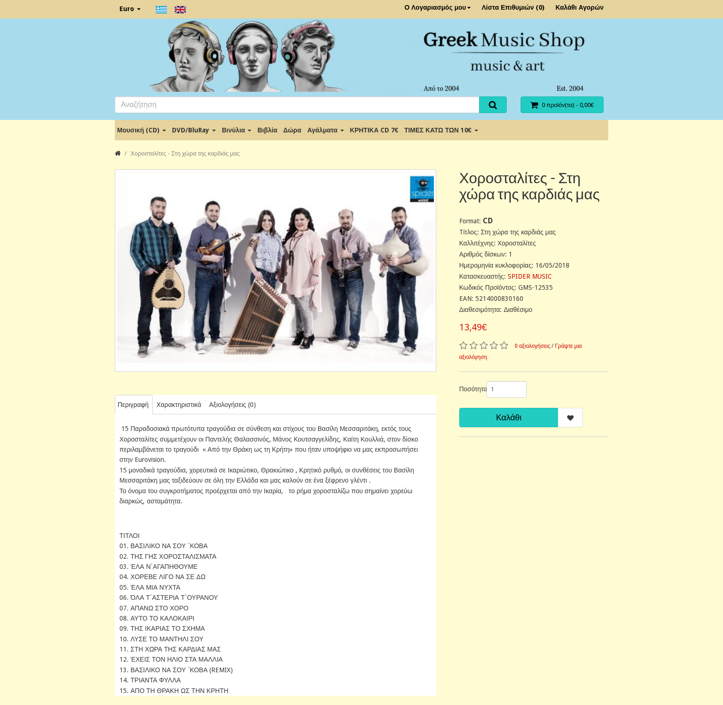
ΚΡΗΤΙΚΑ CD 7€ (374, 130)
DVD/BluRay (194, 130)
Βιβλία (267, 130)
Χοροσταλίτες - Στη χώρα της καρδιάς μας (185, 153)
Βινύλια (236, 130)
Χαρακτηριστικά (178, 404)
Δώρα (292, 130)
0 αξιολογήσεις (533, 346)
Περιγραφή (133, 404)
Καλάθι (509, 417)
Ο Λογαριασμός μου (437, 7)
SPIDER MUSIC (530, 276)
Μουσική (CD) (141, 130)
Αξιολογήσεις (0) (232, 404)
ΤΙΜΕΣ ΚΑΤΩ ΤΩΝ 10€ (441, 130)
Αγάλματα (325, 130)
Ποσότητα (469, 389)
